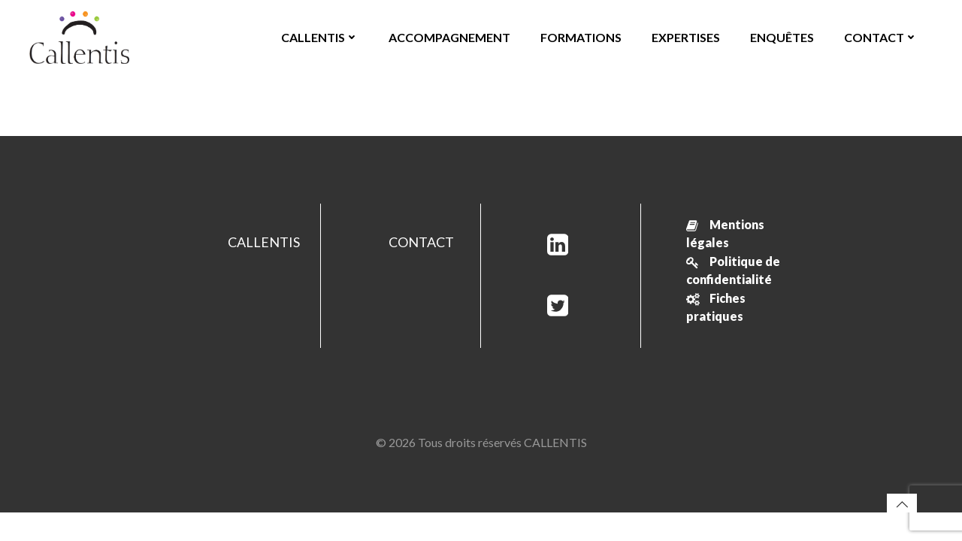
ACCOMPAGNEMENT (449, 37)
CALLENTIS (319, 37)
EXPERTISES (686, 37)
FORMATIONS (581, 37)
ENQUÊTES (782, 37)
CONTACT (881, 37)
